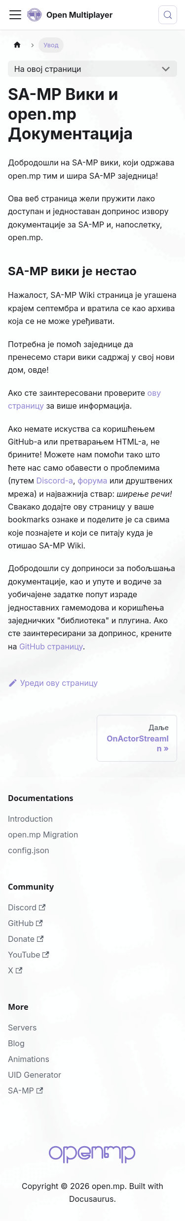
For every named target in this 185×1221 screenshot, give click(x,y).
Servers (22, 1027)
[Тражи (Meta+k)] (167, 14)
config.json (28, 850)
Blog (16, 1043)
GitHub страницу (51, 646)
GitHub (25, 923)
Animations (28, 1059)
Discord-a (55, 480)
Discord (26, 907)
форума (92, 480)
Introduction (30, 819)
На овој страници (47, 69)
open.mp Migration (43, 834)
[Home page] (17, 45)
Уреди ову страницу (53, 683)
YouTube (28, 955)
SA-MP (25, 1090)
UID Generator (34, 1075)
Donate (25, 939)
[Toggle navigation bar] (15, 14)
